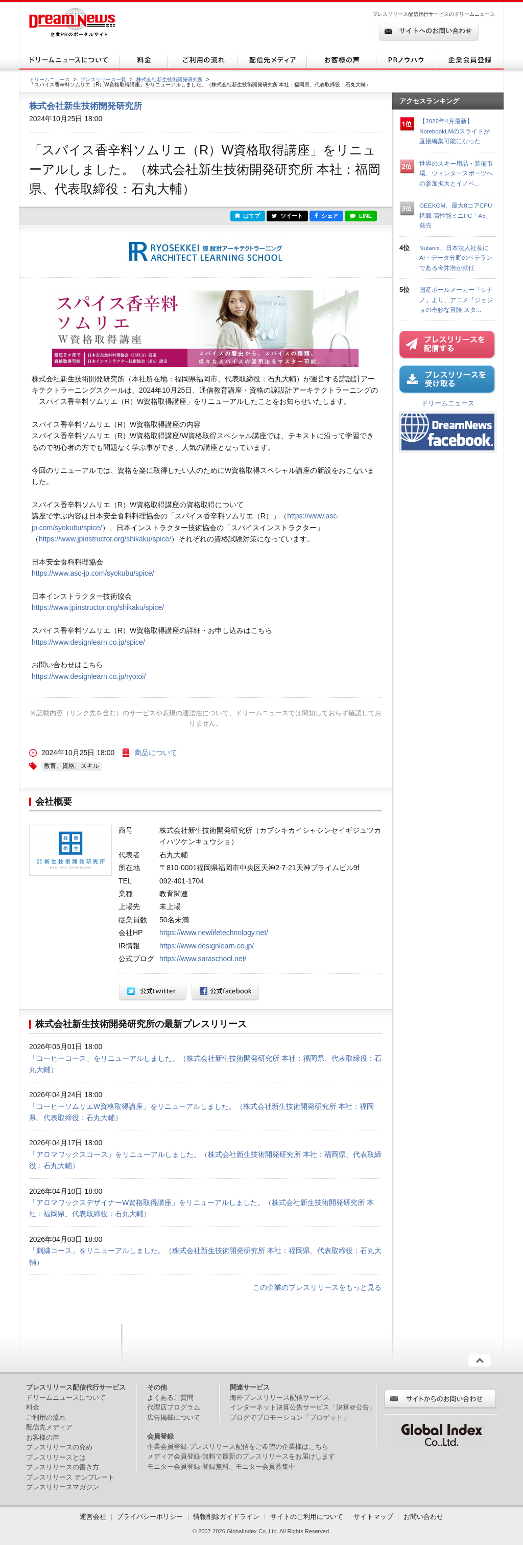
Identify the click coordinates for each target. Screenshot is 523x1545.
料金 (32, 1407)
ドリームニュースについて (66, 1397)
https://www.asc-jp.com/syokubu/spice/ (93, 573)
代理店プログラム (173, 1407)
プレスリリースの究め (59, 1447)
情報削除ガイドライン (226, 1516)
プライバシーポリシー (149, 1516)
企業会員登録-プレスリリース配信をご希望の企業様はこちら (237, 1446)
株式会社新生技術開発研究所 (169, 79)
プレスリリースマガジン (62, 1487)
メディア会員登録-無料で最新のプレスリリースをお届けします (241, 1456)
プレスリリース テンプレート (70, 1477)
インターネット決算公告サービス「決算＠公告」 (303, 1407)
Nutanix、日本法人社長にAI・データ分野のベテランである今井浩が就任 (455, 257)
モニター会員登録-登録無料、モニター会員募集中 (221, 1466)
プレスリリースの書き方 (62, 1467)
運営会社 (94, 1516)
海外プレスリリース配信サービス (279, 1397)
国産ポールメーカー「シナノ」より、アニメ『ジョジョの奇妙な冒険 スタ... (456, 299)
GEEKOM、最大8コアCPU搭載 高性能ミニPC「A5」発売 (455, 215)
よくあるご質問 (170, 1397)
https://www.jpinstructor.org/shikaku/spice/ (105, 539)
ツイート (287, 216)
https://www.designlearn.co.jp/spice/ (88, 642)
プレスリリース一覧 (103, 79)
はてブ (247, 216)
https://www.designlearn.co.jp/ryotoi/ (89, 676)
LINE (361, 216)
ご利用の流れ (46, 1417)
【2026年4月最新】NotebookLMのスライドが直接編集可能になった (454, 131)
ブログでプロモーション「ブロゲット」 (289, 1417)
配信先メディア (49, 1427)
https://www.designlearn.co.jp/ (206, 946)
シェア (326, 216)
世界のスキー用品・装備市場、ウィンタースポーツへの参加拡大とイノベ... (456, 173)
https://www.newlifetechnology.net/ (213, 932)
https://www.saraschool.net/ (202, 959)
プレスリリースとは (56, 1457)
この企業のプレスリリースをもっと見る (317, 1287)
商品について (155, 752)
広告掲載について (173, 1417)
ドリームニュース (49, 79)
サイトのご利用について (306, 1516)
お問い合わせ (423, 1516)
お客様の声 (42, 1437)
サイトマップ (373, 1516)
